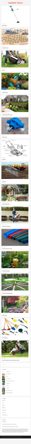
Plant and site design (5, 319)
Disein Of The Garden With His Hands (7, 298)
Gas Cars (3, 75)
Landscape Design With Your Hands (7, 120)
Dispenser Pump (4, 142)
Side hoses (3, 252)
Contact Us (18, 442)
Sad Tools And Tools (5, 98)
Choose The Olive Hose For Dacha (7, 254)
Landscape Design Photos (5, 209)
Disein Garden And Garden (6, 276)
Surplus (3, 408)
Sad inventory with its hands (6, 297)
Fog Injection (4, 187)
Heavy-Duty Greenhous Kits (7, 429)
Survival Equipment (5, 343)
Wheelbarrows (4, 364)
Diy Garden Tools (4, 415)
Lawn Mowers (4, 29)
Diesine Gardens (4, 321)
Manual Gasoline (4, 31)
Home (21, 442)
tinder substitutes (4, 427)
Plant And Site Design (4, 420)
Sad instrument (4, 96)
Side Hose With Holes (5, 53)
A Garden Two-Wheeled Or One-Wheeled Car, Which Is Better (10, 365)
